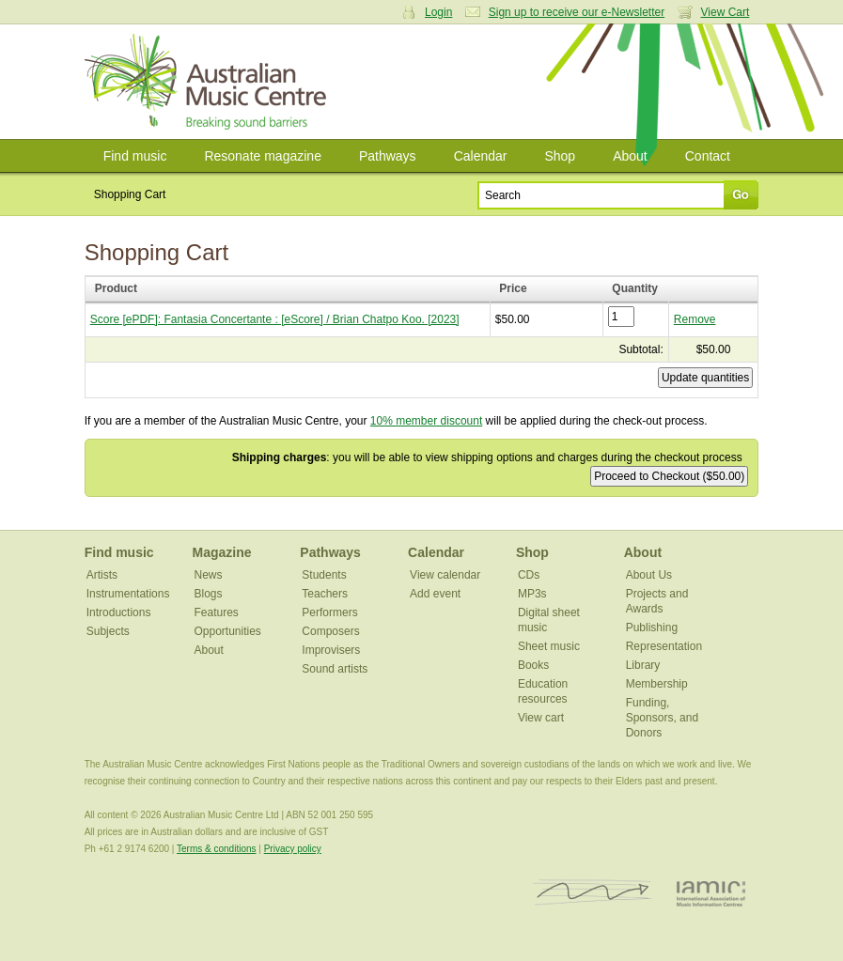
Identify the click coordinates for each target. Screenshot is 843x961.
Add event (435, 593)
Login (438, 12)
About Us (649, 574)
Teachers (325, 593)
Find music (135, 155)
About (630, 155)
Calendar (480, 155)
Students (324, 574)
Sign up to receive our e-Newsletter (576, 12)
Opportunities (228, 631)
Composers (330, 631)
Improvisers (331, 650)
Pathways (387, 155)
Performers (329, 612)
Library (643, 665)
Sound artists (334, 668)
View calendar (445, 574)
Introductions (118, 612)
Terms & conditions (216, 849)
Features (217, 612)
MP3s (532, 593)
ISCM (592, 892)
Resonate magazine (262, 155)
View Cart (725, 12)
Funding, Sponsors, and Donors (662, 717)
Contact (707, 155)
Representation (664, 646)
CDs (528, 574)
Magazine (222, 552)
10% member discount (426, 420)
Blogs (209, 593)
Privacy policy (292, 849)
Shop (559, 155)
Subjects (108, 631)
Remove (695, 319)
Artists (101, 574)
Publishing (652, 627)
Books (533, 665)
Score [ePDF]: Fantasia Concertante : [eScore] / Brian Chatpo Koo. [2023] (275, 319)
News (209, 574)
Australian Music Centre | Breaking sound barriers (209, 82)
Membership (657, 683)
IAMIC (711, 892)
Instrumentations (128, 593)
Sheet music (549, 646)
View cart (541, 717)
